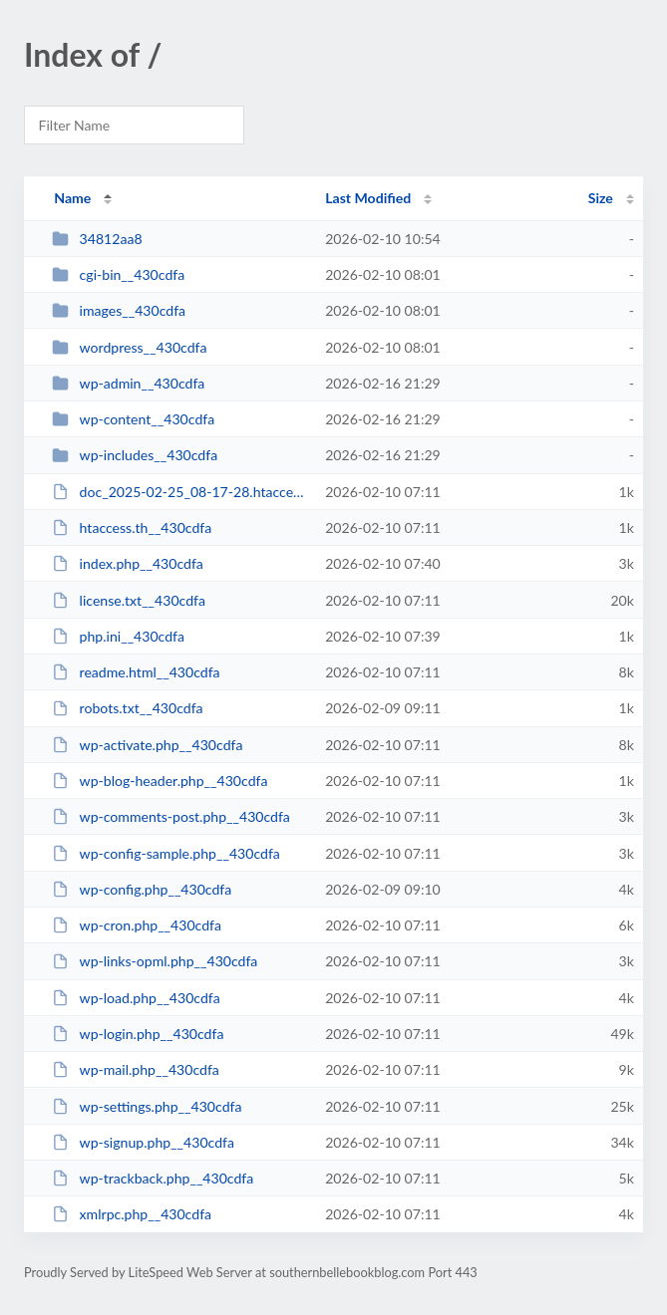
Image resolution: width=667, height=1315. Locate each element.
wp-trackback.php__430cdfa (152, 1178)
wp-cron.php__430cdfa (136, 925)
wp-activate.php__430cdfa (147, 744)
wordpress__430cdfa (129, 347)
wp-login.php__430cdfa (137, 1033)
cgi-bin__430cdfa (118, 274)
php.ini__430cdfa (118, 636)
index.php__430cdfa (127, 563)
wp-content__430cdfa (133, 418)
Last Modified (368, 197)
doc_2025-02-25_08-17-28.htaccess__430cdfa (179, 491)
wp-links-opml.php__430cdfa (154, 960)
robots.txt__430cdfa (127, 707)
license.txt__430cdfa (128, 600)
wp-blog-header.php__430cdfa (159, 780)
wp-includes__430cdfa (134, 454)
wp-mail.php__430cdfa (135, 1069)
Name (72, 197)
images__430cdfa (118, 310)
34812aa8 (97, 238)
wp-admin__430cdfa (128, 383)
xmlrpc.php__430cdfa (131, 1213)
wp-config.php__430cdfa (141, 889)
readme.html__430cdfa (135, 671)
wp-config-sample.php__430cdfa (166, 853)
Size (600, 197)
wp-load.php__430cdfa (136, 997)
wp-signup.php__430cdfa (143, 1142)
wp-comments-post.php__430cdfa (171, 816)
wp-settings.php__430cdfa (146, 1106)
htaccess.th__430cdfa (131, 527)
